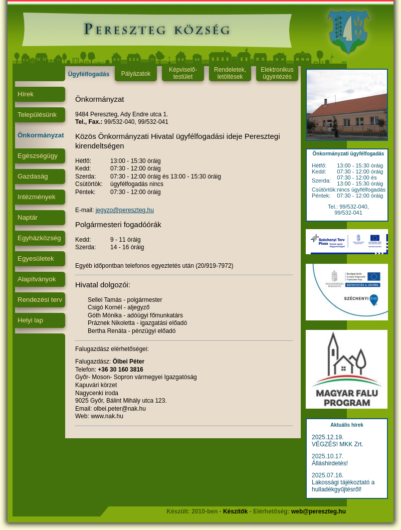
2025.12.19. (327, 437)
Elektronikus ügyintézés (277, 73)
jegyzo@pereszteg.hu (125, 210)
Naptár (28, 217)
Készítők (235, 511)
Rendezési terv (40, 299)
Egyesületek (36, 258)
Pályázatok (136, 73)
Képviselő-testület (183, 73)
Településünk (37, 114)
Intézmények (37, 197)
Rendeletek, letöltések (230, 73)
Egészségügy (38, 155)
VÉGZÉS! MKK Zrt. (337, 444)
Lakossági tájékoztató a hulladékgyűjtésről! (343, 486)
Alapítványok (37, 279)
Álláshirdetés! (330, 463)
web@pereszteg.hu (318, 511)
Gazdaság (33, 176)
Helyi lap (30, 320)
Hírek (26, 94)
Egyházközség (39, 238)
